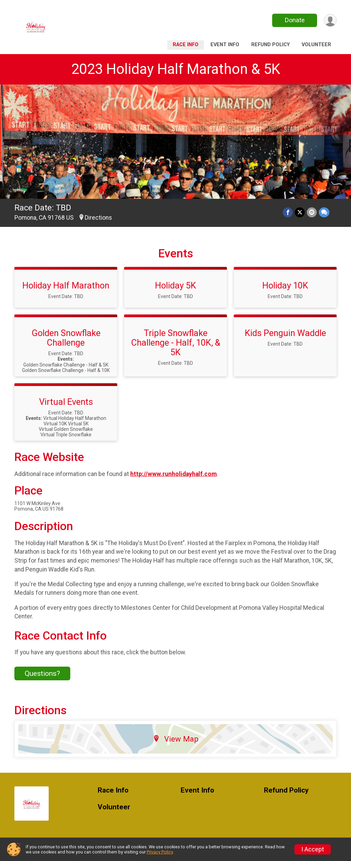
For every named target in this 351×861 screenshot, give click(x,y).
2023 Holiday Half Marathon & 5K (175, 69)
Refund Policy (270, 45)
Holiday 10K (285, 285)
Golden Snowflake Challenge (66, 338)
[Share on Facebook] (288, 212)
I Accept (312, 849)
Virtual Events (66, 402)
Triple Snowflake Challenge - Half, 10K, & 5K (175, 342)
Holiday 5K (175, 285)
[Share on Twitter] (300, 212)
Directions (98, 217)
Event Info (224, 45)
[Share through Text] (324, 212)
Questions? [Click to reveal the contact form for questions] (42, 673)
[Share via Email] (312, 212)
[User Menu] (330, 20)
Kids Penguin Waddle (285, 333)
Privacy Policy (160, 851)
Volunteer (316, 45)
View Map (175, 738)
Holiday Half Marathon (65, 285)
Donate (295, 20)
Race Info (185, 45)
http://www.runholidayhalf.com (173, 474)
